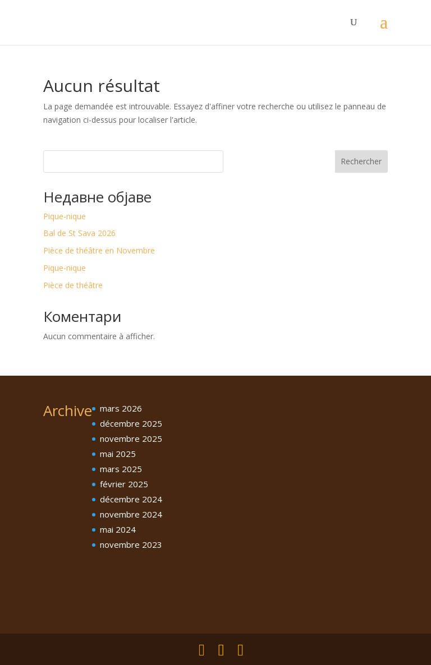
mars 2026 (121, 408)
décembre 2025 (131, 423)
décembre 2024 (131, 499)
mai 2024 (118, 529)
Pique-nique (64, 216)
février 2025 (124, 483)
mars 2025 (121, 468)
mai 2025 (118, 453)
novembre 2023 (131, 544)
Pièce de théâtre (73, 285)
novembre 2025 (131, 438)
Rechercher (361, 161)
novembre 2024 (131, 514)
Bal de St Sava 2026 (79, 233)
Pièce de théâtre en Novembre (99, 250)
